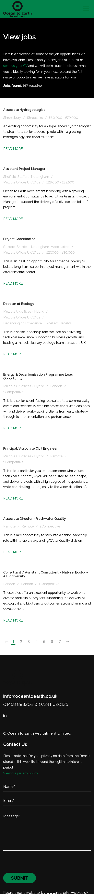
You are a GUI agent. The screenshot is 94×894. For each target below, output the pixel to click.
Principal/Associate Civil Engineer (30, 448)
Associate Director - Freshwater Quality (34, 519)
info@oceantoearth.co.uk (30, 696)
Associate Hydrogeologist (24, 110)
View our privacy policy (20, 773)
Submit (19, 865)
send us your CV (15, 66)
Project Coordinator (19, 239)
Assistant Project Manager (24, 169)
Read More (13, 149)
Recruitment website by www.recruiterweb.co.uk (45, 880)
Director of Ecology (18, 304)
